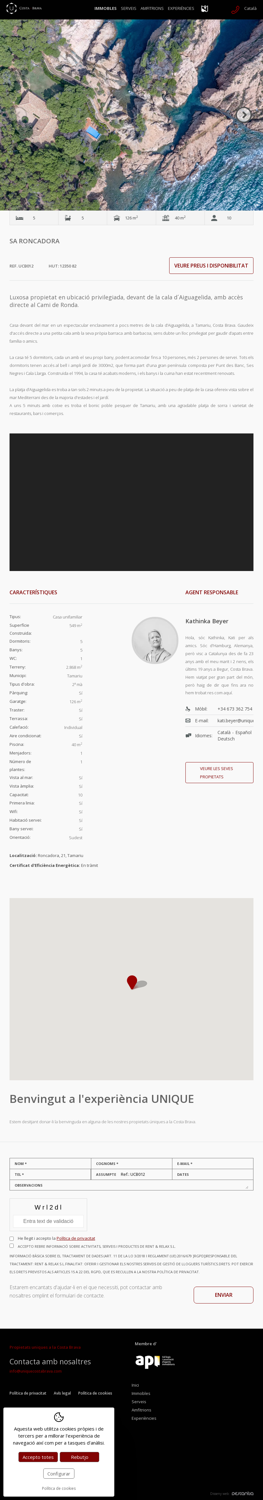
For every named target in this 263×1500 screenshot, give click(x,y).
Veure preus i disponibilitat (211, 265)
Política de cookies (95, 1393)
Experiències (181, 8)
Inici (135, 1385)
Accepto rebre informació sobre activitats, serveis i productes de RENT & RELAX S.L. (131, 1260)
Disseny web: (231, 1493)
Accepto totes (38, 1457)
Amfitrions (152, 8)
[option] (131, 115)
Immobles (105, 8)
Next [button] (243, 115)
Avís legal (62, 1393)
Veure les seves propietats (216, 773)
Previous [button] (19, 115)
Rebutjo (79, 1457)
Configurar (58, 1473)
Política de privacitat (76, 1238)
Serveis (128, 8)
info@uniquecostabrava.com (36, 1371)
